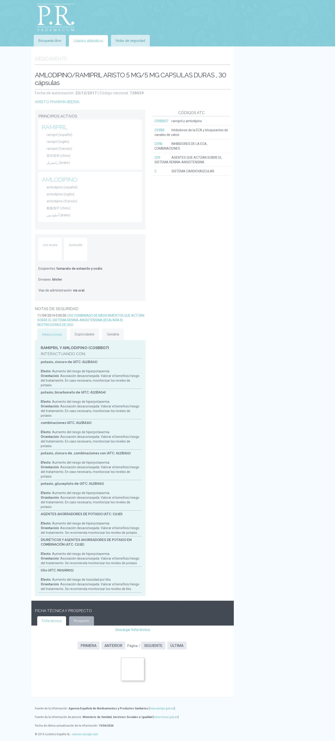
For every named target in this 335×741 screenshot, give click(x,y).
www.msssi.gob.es (166, 717)
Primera (89, 645)
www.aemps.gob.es (161, 708)
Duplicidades (84, 334)
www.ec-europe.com (85, 734)
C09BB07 (161, 121)
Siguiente (153, 645)
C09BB (159, 130)
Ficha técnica (51, 621)
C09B (158, 144)
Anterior (113, 645)
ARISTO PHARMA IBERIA (57, 101)
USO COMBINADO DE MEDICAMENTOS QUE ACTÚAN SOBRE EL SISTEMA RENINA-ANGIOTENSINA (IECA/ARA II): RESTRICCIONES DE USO (90, 320)
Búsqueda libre (49, 41)
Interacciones (52, 334)
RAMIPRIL (55, 127)
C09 (157, 157)
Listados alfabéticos (88, 41)
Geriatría (113, 334)
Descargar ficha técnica (132, 630)
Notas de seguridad (130, 41)
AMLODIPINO (59, 179)
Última (177, 645)
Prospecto (81, 621)
